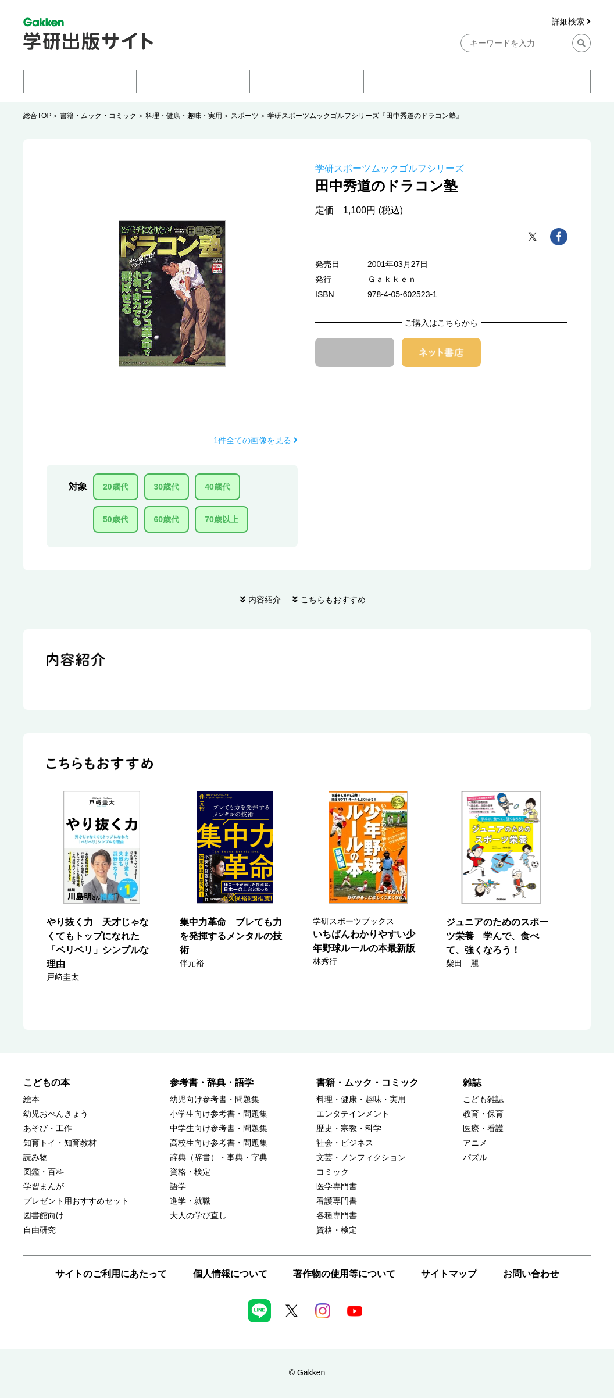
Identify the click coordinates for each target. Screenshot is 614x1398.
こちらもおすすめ (333, 599)
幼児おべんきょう (55, 1114)
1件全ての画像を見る (255, 440)
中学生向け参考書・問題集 (218, 1128)
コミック (332, 1172)
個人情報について (230, 1274)
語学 (178, 1186)
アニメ (475, 1143)
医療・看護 (483, 1128)
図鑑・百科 (43, 1172)
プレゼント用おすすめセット (76, 1201)
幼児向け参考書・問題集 (214, 1099)
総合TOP (37, 116)
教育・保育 (483, 1114)
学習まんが (43, 1186)
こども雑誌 (483, 1099)
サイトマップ (449, 1274)
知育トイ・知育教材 (60, 1143)
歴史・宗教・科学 (348, 1128)
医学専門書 (336, 1186)
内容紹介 (264, 599)
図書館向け (43, 1215)
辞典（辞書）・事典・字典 (218, 1157)
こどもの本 (46, 1082)
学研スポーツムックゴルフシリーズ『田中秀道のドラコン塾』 (365, 116)
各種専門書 (336, 1215)
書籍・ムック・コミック (98, 116)
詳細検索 (571, 21)
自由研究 (39, 1230)
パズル (475, 1157)
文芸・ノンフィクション (361, 1157)
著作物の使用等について (344, 1274)
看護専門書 (336, 1201)
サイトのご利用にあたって (111, 1274)
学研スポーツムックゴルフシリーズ (389, 168)
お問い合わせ (531, 1274)
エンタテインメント (353, 1114)
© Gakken (307, 1372)
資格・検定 (190, 1172)
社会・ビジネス (344, 1143)
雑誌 (472, 1082)
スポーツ (245, 116)
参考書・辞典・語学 (212, 1082)
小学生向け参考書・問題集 (218, 1114)
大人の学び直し (198, 1215)
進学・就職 (190, 1201)
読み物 (35, 1157)
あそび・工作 (47, 1128)
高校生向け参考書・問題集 (218, 1143)
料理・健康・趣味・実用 (183, 116)
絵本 (31, 1099)
